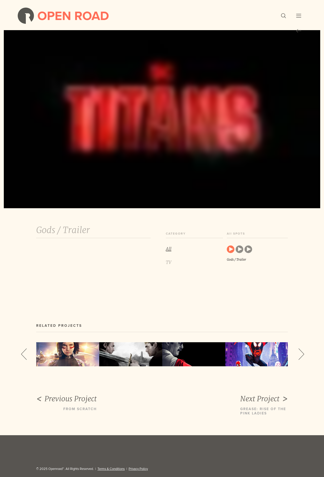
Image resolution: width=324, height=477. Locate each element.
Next (301, 354)
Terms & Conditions (111, 469)
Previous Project (66, 399)
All (168, 249)
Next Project (264, 399)
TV (168, 262)
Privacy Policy (138, 469)
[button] (283, 15)
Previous (24, 354)
